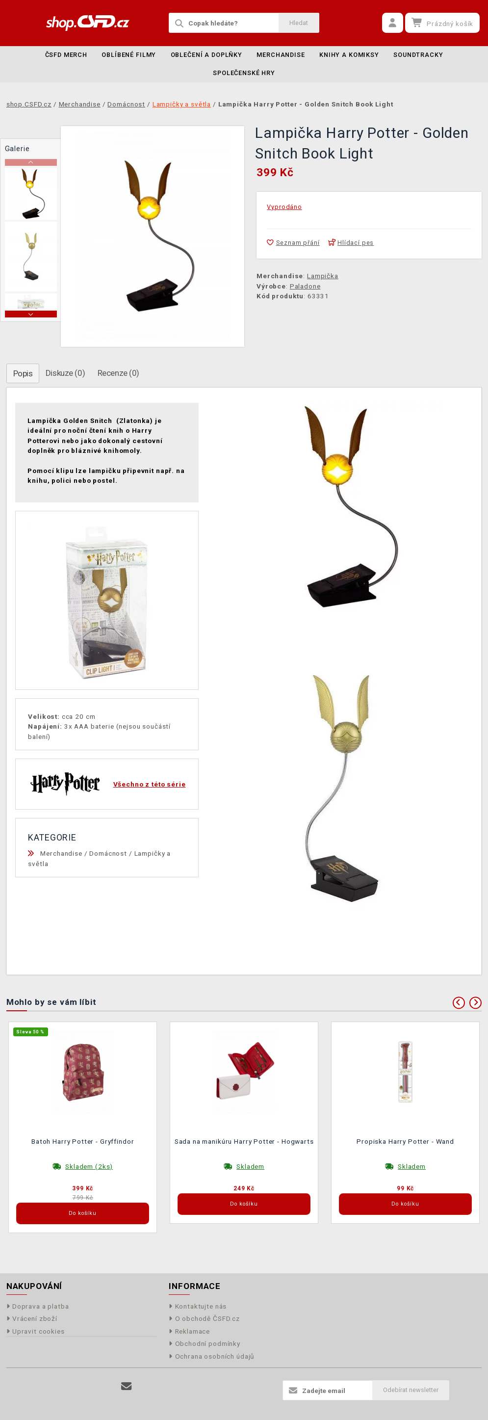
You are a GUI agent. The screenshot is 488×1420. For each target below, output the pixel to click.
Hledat (298, 22)
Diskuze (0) (65, 373)
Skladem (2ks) (89, 1166)
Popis (23, 373)
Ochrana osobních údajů (212, 1356)
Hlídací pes (351, 242)
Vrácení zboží (31, 1318)
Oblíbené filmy (129, 54)
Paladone (305, 286)
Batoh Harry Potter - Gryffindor (82, 1141)
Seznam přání (293, 242)
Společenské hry (244, 73)
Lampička (322, 276)
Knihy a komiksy (349, 54)
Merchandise (281, 54)
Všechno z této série (149, 784)
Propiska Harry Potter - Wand (405, 1141)
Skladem (250, 1166)
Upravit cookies (35, 1331)
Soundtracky (418, 54)
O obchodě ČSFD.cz (204, 1318)
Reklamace (189, 1331)
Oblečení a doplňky (206, 54)
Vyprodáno (284, 206)
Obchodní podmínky (204, 1343)
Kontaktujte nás (198, 1306)
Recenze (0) (118, 373)
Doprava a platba (37, 1306)
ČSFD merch (66, 54)
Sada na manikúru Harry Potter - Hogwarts (244, 1141)
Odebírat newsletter (410, 1390)
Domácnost (108, 853)
